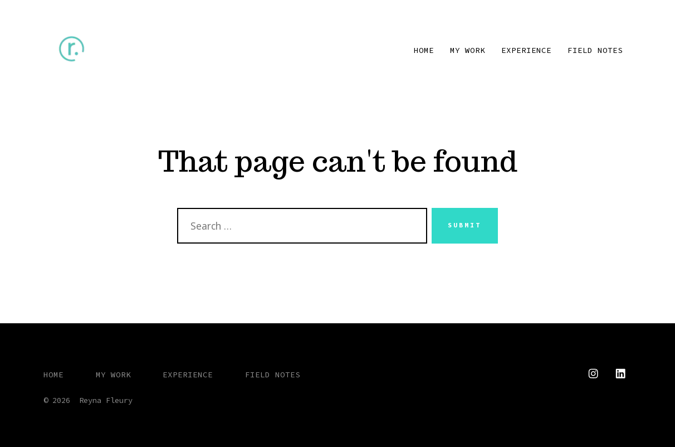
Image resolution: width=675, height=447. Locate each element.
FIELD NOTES (595, 50)
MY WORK (467, 50)
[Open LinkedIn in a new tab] (620, 373)
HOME (424, 50)
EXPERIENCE (526, 50)
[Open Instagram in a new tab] (593, 373)
